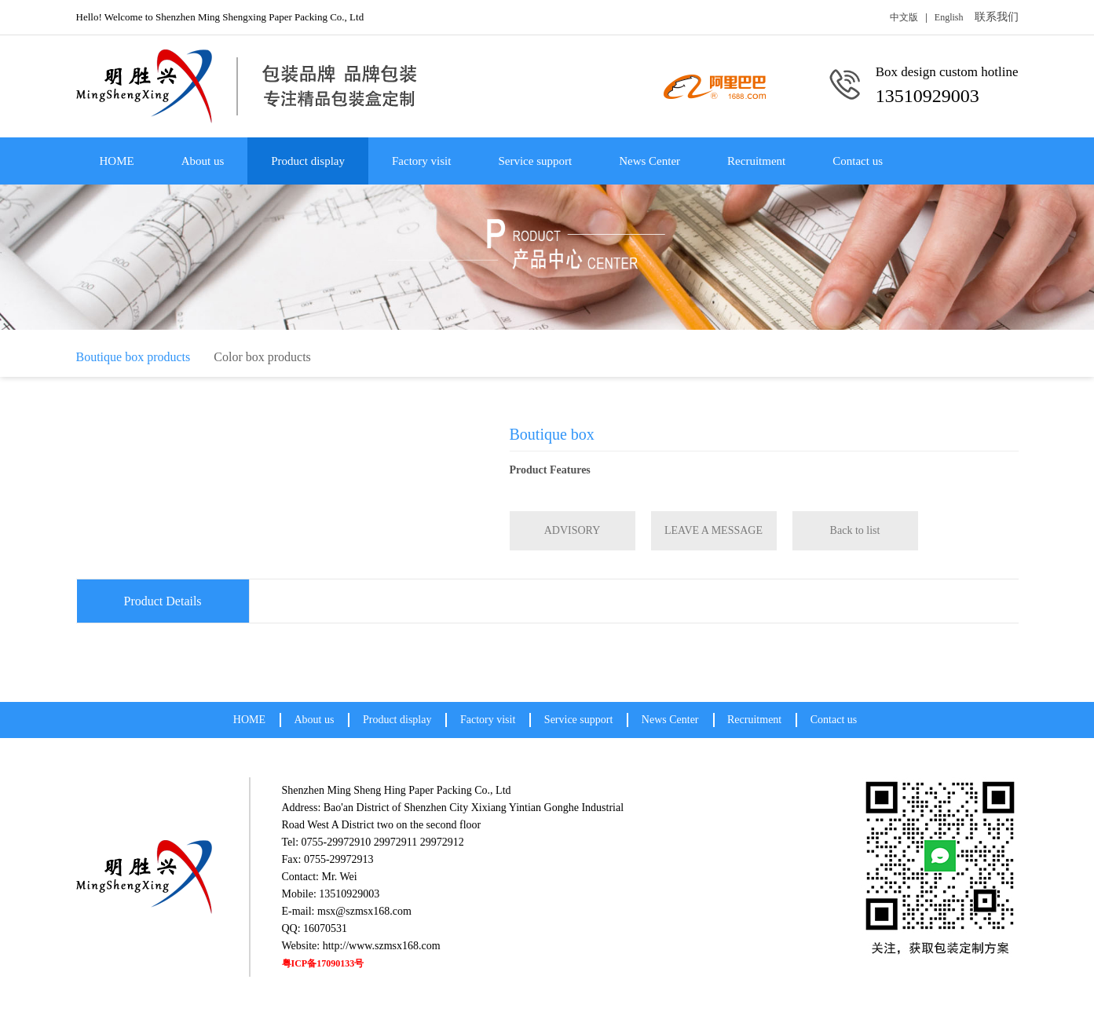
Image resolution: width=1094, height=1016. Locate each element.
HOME (117, 161)
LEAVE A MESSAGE (713, 530)
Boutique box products (133, 357)
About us (203, 161)
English (949, 17)
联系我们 (997, 17)
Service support (535, 161)
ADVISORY (572, 530)
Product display (308, 161)
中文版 (904, 17)
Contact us (857, 161)
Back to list (855, 530)
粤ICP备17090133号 (323, 963)
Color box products (262, 357)
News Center (649, 161)
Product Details (163, 601)
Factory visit (421, 161)
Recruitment (756, 161)
